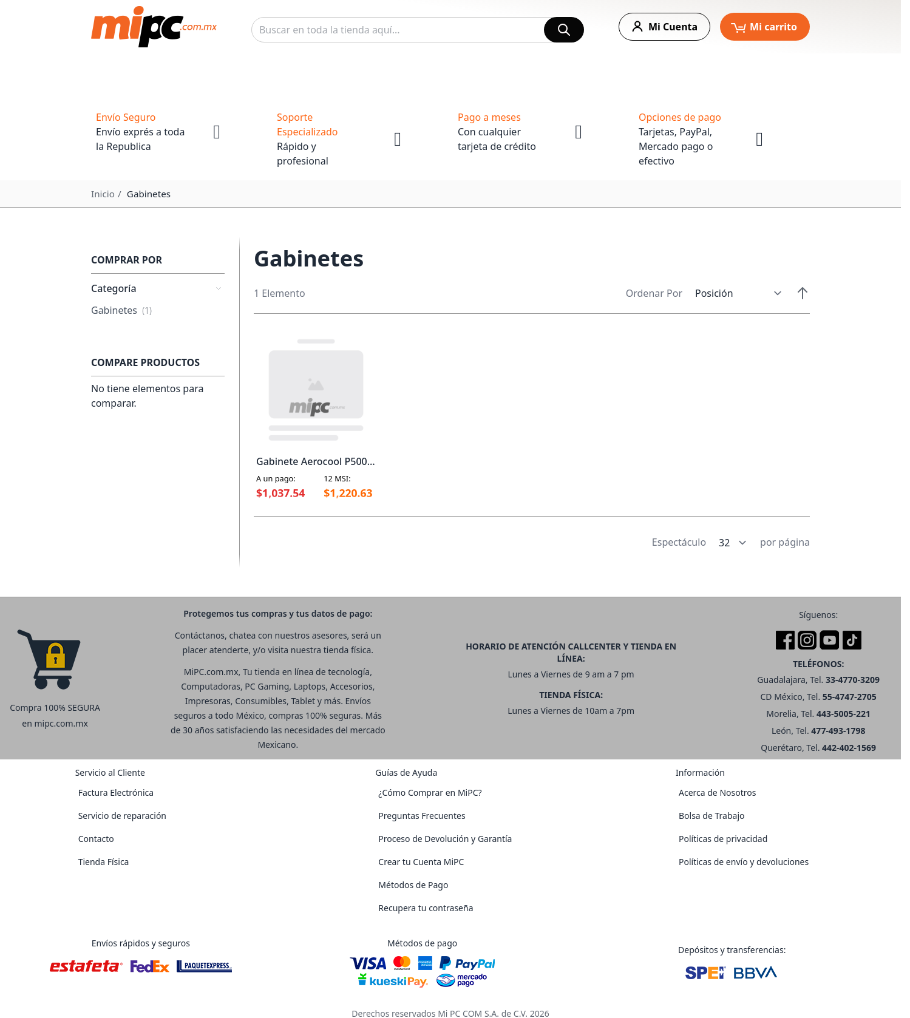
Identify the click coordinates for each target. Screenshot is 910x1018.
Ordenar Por (654, 293)
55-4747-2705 (850, 696)
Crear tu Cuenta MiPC (421, 861)
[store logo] (154, 26)
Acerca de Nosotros (717, 792)
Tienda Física (103, 861)
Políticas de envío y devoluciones (744, 861)
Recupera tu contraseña (425, 908)
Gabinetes (121, 310)
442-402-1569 (849, 747)
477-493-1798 (838, 730)
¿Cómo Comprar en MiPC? (429, 792)
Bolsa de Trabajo (712, 815)
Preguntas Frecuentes (421, 815)
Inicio (103, 194)
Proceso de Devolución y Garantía (445, 838)
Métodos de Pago (413, 885)
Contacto (96, 838)
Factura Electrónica (116, 792)
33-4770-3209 (853, 679)
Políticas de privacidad (723, 838)
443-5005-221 (844, 713)
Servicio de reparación (122, 815)
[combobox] (417, 29)
